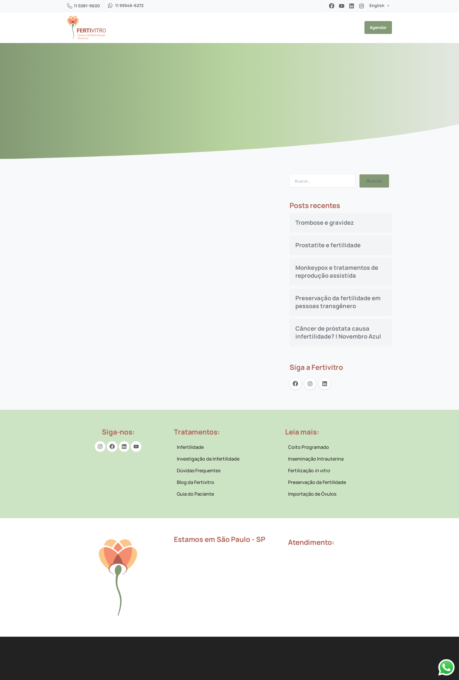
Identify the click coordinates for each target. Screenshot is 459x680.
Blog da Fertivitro (195, 482)
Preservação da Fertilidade (317, 482)
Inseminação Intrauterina (316, 459)
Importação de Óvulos (312, 494)
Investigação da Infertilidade (208, 459)
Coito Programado (308, 447)
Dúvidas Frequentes (198, 470)
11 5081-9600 (83, 5)
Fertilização (309, 470)
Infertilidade (190, 447)
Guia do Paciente (195, 494)
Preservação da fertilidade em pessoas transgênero (338, 302)
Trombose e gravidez (324, 222)
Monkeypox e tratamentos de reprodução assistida (336, 271)
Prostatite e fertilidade (328, 245)
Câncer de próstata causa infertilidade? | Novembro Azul (338, 332)
